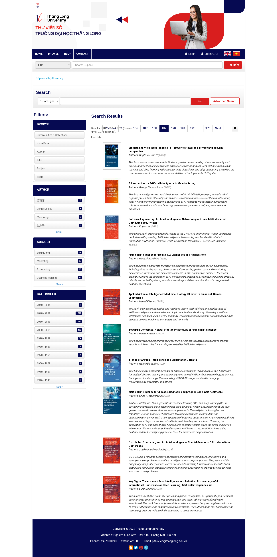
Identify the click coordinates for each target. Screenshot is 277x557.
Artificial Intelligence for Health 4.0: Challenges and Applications (167, 254)
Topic (40, 176)
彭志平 (41, 225)
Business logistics (47, 277)
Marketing (42, 261)
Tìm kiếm (233, 65)
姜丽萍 (41, 200)
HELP (67, 53)
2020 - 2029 (43, 313)
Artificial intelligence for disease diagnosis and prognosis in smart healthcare (176, 392)
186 (135, 128)
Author (41, 151)
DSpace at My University (50, 78)
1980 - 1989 (43, 346)
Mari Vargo (43, 217)
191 (182, 128)
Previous (110, 128)
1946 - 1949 (43, 380)
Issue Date (43, 143)
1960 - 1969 (43, 363)
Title (39, 160)
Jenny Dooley (44, 208)
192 (192, 128)
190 (173, 128)
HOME (39, 53)
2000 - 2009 (43, 330)
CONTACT (82, 53)
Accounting (43, 269)
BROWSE (53, 53)
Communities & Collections (52, 135)
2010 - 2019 (43, 321)
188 (154, 128)
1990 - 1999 (43, 338)
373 (207, 128)
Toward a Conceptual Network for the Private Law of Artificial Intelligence (173, 329)
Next (218, 128)
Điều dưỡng (43, 252)
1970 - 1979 (43, 355)
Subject (41, 168)
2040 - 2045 (43, 305)
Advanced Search (224, 101)
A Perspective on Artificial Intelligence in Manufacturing (162, 183)
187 (145, 128)
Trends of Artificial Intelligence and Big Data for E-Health (163, 359)
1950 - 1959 (43, 371)
